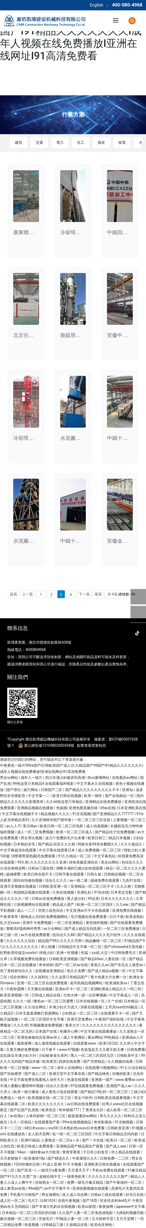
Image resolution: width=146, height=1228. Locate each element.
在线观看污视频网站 (101, 1068)
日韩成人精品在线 (46, 995)
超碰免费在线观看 (105, 880)
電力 (60, 142)
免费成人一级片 (13, 1098)
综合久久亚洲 (57, 1086)
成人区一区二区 (13, 1200)
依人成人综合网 (75, 1195)
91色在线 (101, 892)
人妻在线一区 (115, 959)
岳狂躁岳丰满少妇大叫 (18, 1055)
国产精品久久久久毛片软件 (99, 935)
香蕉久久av (99, 965)
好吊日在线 (135, 1195)
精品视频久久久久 (55, 814)
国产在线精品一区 (120, 796)
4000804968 (35, 650)
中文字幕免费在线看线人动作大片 (37, 1080)
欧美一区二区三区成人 (74, 832)
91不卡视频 (72, 1164)
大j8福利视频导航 (130, 1213)
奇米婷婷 (46, 965)
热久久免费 (76, 971)
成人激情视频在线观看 (52, 1043)
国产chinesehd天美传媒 (123, 947)
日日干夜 (116, 917)
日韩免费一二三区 (115, 1158)
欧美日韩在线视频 (67, 796)
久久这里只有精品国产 (69, 977)
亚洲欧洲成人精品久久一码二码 (116, 989)
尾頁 (98, 594)
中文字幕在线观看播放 (98, 1031)
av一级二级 (79, 880)
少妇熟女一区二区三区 (80, 1013)
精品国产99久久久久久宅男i (61, 941)
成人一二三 (26, 910)
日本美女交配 (122, 892)
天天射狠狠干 (11, 1158)
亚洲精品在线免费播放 (103, 802)
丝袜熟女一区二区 (50, 1182)
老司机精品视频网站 (86, 983)
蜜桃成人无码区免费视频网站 (44, 917)
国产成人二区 (35, 1074)
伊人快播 (48, 947)
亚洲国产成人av (119, 1086)
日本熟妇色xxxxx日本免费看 (82, 1128)
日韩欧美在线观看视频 (112, 1098)
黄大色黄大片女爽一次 (108, 977)
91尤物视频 (124, 1122)
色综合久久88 (63, 935)
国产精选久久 (59, 1158)
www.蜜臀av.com (129, 1080)
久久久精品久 (132, 844)
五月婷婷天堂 (103, 1219)
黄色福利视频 (97, 923)
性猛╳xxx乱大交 (95, 953)
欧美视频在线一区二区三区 (50, 1098)
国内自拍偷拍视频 (28, 880)
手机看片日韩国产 (25, 1195)
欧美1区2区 (108, 1043)
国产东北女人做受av (127, 965)
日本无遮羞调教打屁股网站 (38, 1013)
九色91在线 (131, 880)
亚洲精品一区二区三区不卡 (93, 886)
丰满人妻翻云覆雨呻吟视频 (22, 1086)
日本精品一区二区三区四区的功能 (29, 1213)
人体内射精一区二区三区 (46, 1116)
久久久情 (20, 1025)
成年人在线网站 (70, 1068)
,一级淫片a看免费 (51, 1170)
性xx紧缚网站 (99, 777)
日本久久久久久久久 (117, 898)
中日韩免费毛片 (124, 953)
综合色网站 (19, 977)
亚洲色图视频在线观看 (90, 1188)
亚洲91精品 (30, 1140)
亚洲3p (128, 790)
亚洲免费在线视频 (127, 910)
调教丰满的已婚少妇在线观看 (80, 868)
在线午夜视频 (69, 1200)
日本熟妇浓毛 (24, 844)
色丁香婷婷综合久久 (16, 971)
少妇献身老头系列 (53, 1055)
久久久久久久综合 (21, 941)
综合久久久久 (56, 880)
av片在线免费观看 (36, 935)
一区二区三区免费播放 (121, 929)
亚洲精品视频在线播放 (35, 808)
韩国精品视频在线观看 (31, 892)
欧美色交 (49, 1110)
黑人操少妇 (76, 898)
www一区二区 (43, 1068)
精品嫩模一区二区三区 (103, 941)
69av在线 (107, 808)
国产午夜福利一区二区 (124, 1182)
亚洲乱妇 (84, 892)
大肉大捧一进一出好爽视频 (85, 995)
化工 (80, 142)
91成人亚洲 (51, 1164)
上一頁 (27, 594)
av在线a (17, 1116)
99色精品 (112, 1037)
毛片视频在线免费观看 (89, 917)
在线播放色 (16, 1134)
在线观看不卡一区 (115, 1013)
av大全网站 (53, 929)
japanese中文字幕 (130, 1206)
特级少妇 (47, 953)
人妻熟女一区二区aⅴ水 (60, 1140)
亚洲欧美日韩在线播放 (102, 1164)
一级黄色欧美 (75, 1176)
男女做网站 (51, 1195)
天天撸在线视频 (40, 989)
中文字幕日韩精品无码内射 (117, 1134)
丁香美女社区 (93, 1110)
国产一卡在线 (93, 1140)
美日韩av (30, 826)
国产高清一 (26, 1170)
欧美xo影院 (87, 1206)
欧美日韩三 (97, 838)
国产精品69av (91, 959)
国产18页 (90, 1200)
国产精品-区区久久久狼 (57, 844)
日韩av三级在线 (41, 868)
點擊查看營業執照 (91, 745)
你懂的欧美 (121, 1074)
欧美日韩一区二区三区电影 (62, 826)
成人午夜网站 (74, 1037)
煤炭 (101, 142)
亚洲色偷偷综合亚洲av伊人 (39, 1037)
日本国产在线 (46, 1031)
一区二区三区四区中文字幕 (43, 1019)
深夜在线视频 (91, 1007)
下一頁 (84, 594)
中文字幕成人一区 (124, 995)
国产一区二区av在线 (72, 965)
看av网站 (95, 1037)
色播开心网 (69, 1031)
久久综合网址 (35, 1007)
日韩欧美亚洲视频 (64, 959)
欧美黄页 (49, 1061)
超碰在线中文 (50, 1176)
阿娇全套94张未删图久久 (98, 844)
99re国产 (35, 1188)
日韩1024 (48, 1200)
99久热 (22, 862)
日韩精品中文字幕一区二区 (80, 947)
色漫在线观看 (78, 1080)
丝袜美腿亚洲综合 (84, 862)
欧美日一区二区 (119, 1140)
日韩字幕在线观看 (70, 874)
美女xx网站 (110, 862)
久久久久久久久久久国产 (108, 1176)
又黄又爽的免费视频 (23, 1049)
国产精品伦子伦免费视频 (115, 832)
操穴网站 (31, 790)
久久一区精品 (21, 1122)
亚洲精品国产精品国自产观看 (80, 1146)
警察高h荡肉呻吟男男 (24, 929)
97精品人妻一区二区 (73, 1219)
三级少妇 (137, 1092)
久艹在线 (114, 1001)
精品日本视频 (120, 838)
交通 (39, 142)
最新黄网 (24, 1043)
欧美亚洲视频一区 (15, 995)
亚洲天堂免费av (80, 1019)
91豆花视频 (81, 814)
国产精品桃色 (99, 1074)
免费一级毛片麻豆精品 (85, 1182)
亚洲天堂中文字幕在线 (67, 1074)
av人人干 (13, 826)
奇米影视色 (103, 1122)
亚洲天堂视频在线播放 (18, 886)
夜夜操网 (106, 1206)
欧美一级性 (93, 796)
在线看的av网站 (125, 777)
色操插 (61, 808)
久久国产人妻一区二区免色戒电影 (86, 1213)
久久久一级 (22, 1001)
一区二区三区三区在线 (92, 820)
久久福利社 (40, 977)
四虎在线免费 (70, 1061)
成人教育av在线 (13, 1188)
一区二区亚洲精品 (69, 923)
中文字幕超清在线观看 (18, 850)
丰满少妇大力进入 (64, 1007)
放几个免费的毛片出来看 (65, 838)
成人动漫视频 (97, 826)
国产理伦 (13, 790)
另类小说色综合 (51, 910)
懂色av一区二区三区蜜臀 (53, 1001)
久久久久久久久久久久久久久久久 (109, 1025)
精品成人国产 (63, 904)
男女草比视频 (32, 838)
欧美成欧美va (116, 983)
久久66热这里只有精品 (64, 802)
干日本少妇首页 (96, 1152)
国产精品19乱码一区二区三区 (104, 1092)
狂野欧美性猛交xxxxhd (18, 953)
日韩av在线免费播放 (48, 898)
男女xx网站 (9, 777)
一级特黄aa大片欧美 (43, 1152)
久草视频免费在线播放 (28, 959)
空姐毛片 (46, 1219)
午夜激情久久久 (85, 1158)
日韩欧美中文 (128, 1055)
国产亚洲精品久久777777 (114, 814)
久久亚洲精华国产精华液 (52, 820)
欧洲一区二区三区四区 (95, 904)
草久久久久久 (111, 1116)
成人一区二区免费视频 (35, 832)
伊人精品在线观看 (126, 1152)
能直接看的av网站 (83, 1116)
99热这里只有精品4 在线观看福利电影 (44, 783)
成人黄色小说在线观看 (60, 1092)
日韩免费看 (136, 1049)
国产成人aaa (116, 1146)
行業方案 (73, 114)
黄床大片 (72, 1025)
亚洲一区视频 (67, 953)
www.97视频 (69, 1049)
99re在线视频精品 (77, 1122)
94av (21, 1152)
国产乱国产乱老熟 (25, 1110)
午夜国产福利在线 (110, 1019)
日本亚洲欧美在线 (131, 808)
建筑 (18, 142)
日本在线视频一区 (91, 1001)
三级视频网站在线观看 (31, 904)
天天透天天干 (79, 1170)
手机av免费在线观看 (109, 1170)
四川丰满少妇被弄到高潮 (65, 777)
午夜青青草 (9, 917)
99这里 (93, 898)
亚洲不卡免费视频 (37, 923)
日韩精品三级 (53, 1225)
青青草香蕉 (71, 1152)
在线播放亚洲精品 (50, 971)
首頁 (13, 594)
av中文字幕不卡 (57, 1188)
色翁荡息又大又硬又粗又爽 (103, 1049)
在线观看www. (85, 1043)
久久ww (122, 904)
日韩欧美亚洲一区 (53, 886)
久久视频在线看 (120, 1061)
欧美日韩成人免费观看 (35, 1146)
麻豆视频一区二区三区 (18, 1219)
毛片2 (33, 1200)
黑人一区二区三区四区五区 (93, 1055)
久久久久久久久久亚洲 (48, 862)
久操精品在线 (77, 1225)
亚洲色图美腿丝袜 (83, 808)
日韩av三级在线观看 (107, 1195)
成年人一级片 (32, 777)
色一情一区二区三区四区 (72, 1134)
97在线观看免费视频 (87, 1086)
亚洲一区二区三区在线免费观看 (42, 983)
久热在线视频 (63, 892)
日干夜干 (49, 1049)
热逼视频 (32, 1225)
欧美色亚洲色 (101, 1225)
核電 (122, 142)
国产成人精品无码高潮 (82, 929)
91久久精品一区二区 (75, 856)
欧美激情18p (35, 1158)
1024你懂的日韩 (27, 1164)
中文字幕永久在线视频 (94, 783)
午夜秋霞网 (15, 989)
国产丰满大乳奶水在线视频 (54, 1206)
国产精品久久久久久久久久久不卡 (92, 790)
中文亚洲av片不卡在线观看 (88, 910)
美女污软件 (83, 1098)
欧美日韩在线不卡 (38, 874)
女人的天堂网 (39, 1134)
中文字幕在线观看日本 (57, 850)
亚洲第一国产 (102, 1080)
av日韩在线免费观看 (84, 1104)
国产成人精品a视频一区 (107, 971)
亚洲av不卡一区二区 (72, 989)
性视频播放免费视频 (46, 1025)
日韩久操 (94, 874)
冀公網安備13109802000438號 (49, 745)
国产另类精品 (94, 1061)
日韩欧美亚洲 (118, 1128)
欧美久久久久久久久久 (46, 1104)
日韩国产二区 (52, 790)
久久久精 (124, 886)
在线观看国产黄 (47, 1122)
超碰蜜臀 (13, 874)
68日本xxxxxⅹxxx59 (41, 1128)
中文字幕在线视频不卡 (20, 814)
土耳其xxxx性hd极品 (122, 1007)
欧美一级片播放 (26, 1092)
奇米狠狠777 (69, 1110)
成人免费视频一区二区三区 (100, 850)
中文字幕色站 (105, 856)
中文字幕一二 (39, 796)
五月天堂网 (125, 1219)
